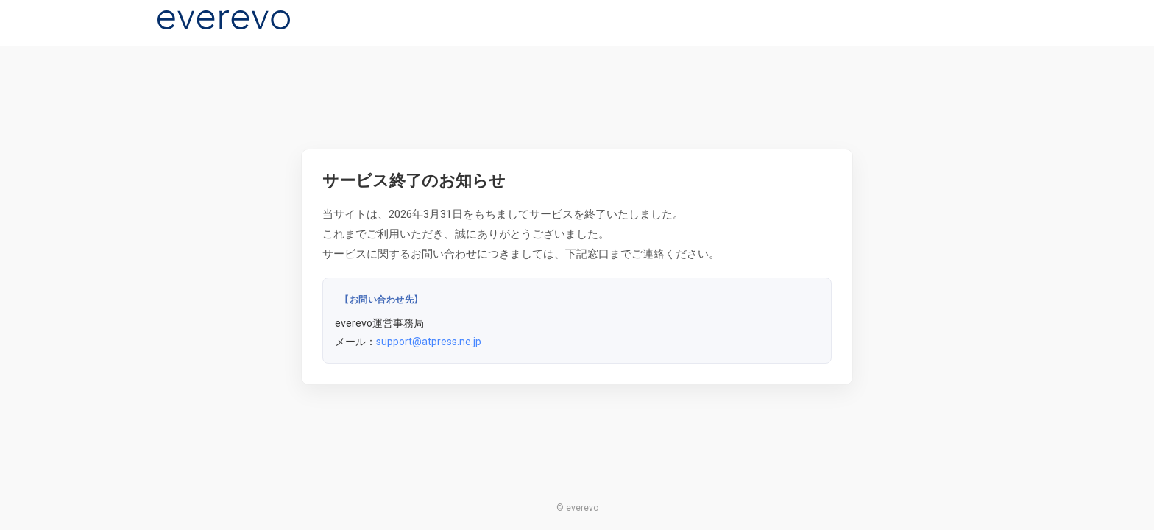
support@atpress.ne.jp (428, 341)
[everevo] (223, 19)
